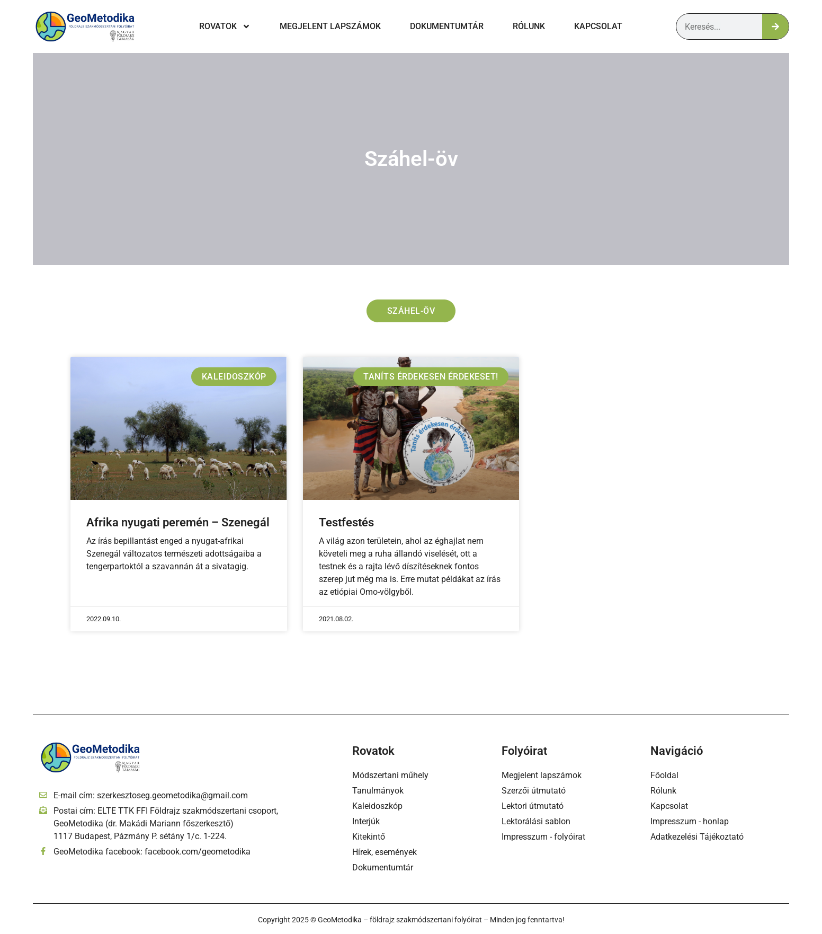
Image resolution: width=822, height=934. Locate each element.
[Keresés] (775, 26)
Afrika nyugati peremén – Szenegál (178, 523)
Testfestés (346, 523)
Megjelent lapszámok (330, 26)
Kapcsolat (598, 26)
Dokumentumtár (447, 26)
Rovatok (225, 26)
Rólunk (529, 26)
